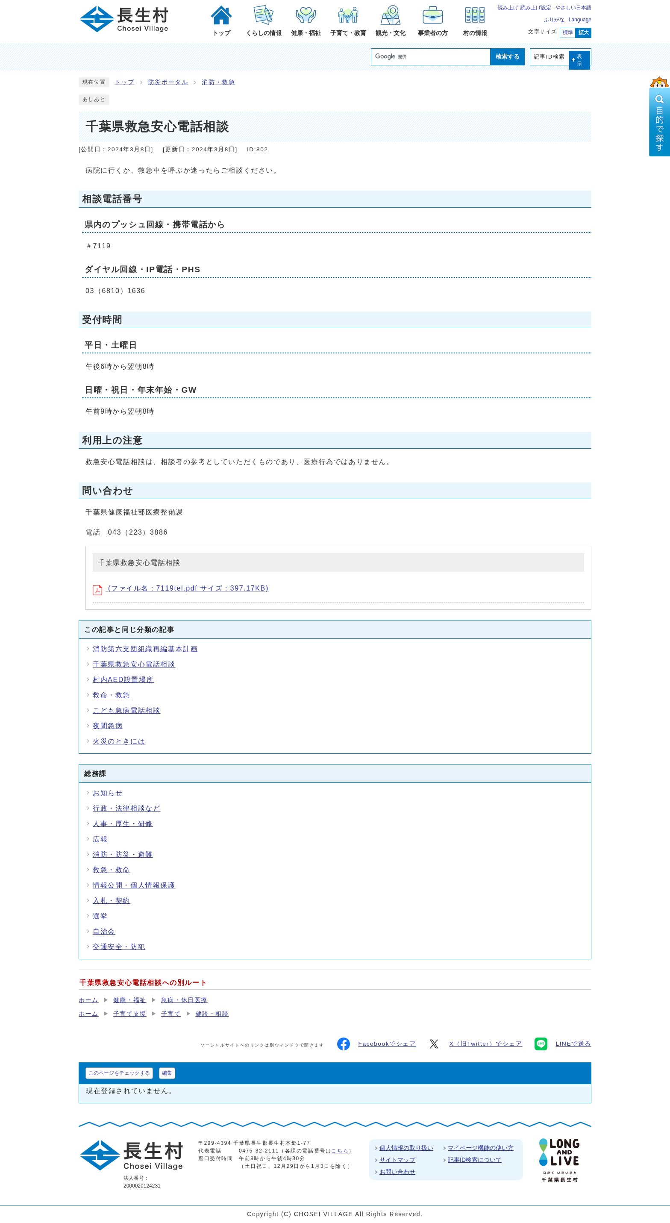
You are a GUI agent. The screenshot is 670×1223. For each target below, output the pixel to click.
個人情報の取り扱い (406, 1147)
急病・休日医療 (184, 1000)
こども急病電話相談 (126, 710)
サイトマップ (397, 1159)
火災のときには (119, 741)
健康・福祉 (130, 1000)
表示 (580, 60)
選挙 (100, 916)
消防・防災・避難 (123, 854)
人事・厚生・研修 (123, 823)
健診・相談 (212, 1014)
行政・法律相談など (126, 808)
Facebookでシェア (376, 1044)
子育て (171, 1014)
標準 (568, 32)
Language (580, 20)
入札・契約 (111, 900)
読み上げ (508, 8)
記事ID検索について (475, 1159)
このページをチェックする (119, 1073)
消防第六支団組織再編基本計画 (145, 649)
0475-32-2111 (259, 1151)
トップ (125, 82)
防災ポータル (168, 82)
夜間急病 (108, 725)
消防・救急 (218, 82)
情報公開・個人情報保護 (134, 885)
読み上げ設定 (535, 8)
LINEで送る (563, 1044)
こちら (340, 1151)
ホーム (89, 1000)
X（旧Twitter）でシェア (475, 1044)
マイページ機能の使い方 (481, 1147)
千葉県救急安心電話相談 (134, 664)
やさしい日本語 (573, 8)
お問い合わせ (397, 1171)
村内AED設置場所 (123, 679)
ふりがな (554, 20)
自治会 (104, 931)
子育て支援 (130, 1014)
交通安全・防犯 (119, 946)
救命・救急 (111, 695)
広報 (100, 839)
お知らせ (108, 793)
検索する (508, 56)
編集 (167, 1073)
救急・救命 (111, 869)
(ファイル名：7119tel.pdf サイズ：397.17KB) (181, 588)
